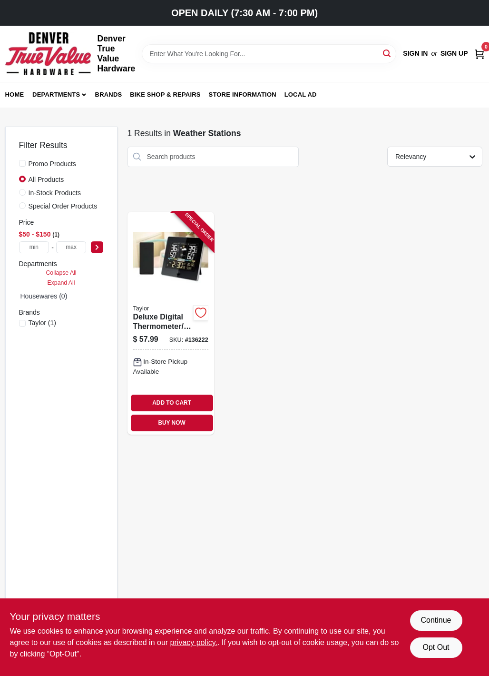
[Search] (387, 53)
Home (14, 94)
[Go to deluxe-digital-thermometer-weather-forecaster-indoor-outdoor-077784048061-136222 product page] (170, 323)
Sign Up (454, 53)
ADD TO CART (171, 402)
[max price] (71, 247)
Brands (108, 94)
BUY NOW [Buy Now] (171, 422)
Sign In (415, 53)
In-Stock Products (55, 192)
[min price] (34, 247)
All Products (46, 179)
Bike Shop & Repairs (165, 94)
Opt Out (435, 647)
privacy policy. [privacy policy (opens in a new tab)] (193, 642)
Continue (436, 620)
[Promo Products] (22, 163)
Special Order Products (63, 206)
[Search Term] (269, 53)
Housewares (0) (44, 296)
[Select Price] (97, 247)
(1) (42, 323)
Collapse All (61, 272)
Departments (56, 94)
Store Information (242, 94)
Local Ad (300, 94)
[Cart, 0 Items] (479, 54)
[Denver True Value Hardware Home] (48, 53)
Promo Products (52, 163)
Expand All (61, 282)
